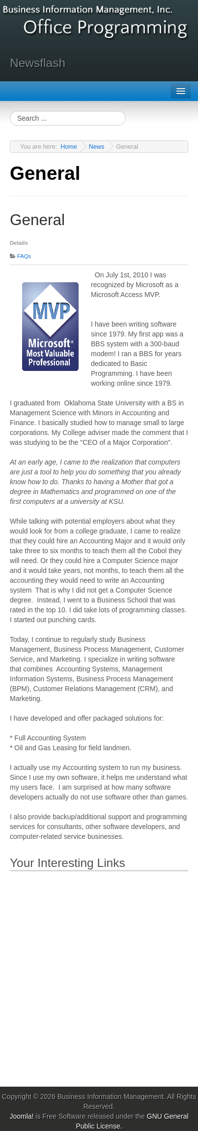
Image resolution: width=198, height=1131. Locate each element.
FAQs (24, 256)
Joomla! (21, 1116)
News (97, 146)
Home (68, 146)
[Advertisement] (99, 977)
